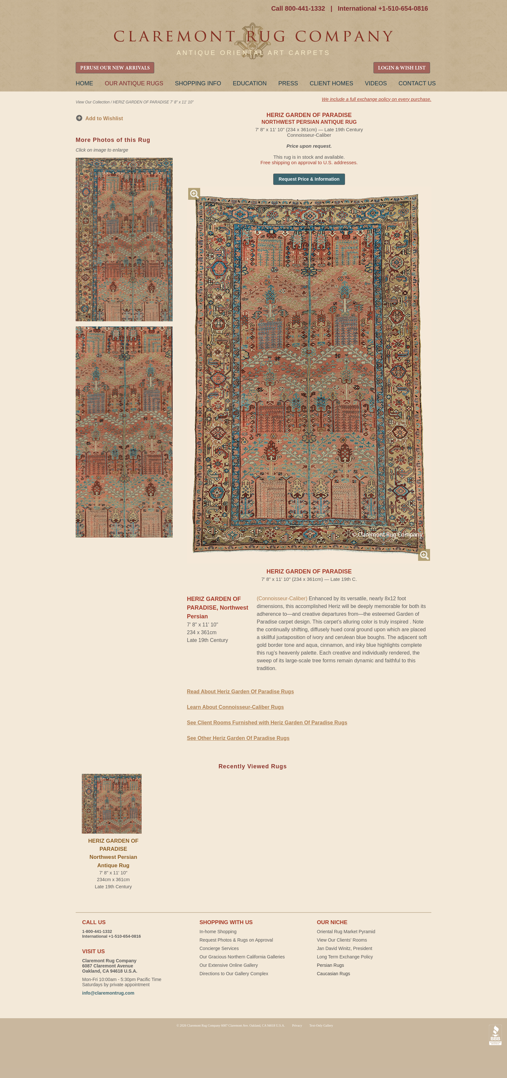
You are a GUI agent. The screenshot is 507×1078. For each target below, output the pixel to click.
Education (250, 83)
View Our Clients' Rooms (342, 940)
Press (288, 83)
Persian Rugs (330, 965)
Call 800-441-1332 (298, 8)
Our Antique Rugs (134, 83)
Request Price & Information (309, 179)
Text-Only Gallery (321, 1025)
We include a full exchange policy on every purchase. (376, 99)
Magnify (194, 194)
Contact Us (417, 83)
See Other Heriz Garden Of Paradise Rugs (238, 738)
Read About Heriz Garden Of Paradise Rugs (240, 691)
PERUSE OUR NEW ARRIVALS (115, 68)
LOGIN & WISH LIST (402, 68)
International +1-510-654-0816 (383, 8)
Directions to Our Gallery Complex (234, 973)
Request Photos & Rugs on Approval (236, 940)
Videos (376, 83)
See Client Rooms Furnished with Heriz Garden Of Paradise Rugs (267, 722)
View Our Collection (93, 102)
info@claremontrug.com (108, 993)
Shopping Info (198, 83)
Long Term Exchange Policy (345, 956)
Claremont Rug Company (253, 41)
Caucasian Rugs (333, 973)
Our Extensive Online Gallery (229, 965)
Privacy (297, 1025)
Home (84, 83)
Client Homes (331, 83)
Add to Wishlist (104, 118)
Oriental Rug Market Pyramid (346, 931)
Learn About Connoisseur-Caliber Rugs (235, 707)
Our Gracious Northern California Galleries (242, 956)
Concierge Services (219, 948)
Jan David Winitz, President (344, 948)
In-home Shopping (218, 931)
